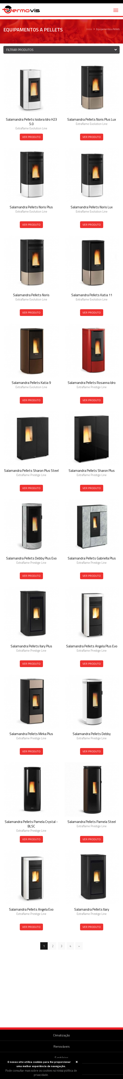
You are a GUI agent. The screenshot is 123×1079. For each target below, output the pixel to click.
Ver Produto (31, 137)
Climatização (61, 1035)
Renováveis (62, 1046)
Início (89, 29)
